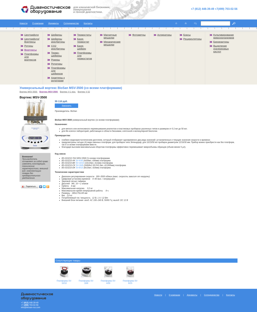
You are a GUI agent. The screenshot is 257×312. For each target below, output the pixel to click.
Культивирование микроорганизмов (223, 36)
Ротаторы (56, 63)
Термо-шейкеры (56, 54)
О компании (37, 23)
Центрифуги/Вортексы (31, 40)
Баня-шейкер (81, 47)
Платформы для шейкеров (58, 70)
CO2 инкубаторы (58, 47)
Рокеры (55, 59)
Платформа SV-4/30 (108, 282)
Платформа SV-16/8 (86, 282)
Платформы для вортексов (31, 57)
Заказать (66, 105)
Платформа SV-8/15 (130, 282)
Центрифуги (31, 34)
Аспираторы (164, 34)
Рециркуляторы (192, 38)
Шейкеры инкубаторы (58, 40)
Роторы (28, 45)
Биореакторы (221, 41)
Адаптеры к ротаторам (58, 79)
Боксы (187, 34)
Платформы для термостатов (84, 55)
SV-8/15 (79, 168)
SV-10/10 (80, 163)
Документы (53, 23)
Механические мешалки (112, 43)
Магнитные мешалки (110, 36)
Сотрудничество (71, 23)
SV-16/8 (79, 165)
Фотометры (139, 34)
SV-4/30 (79, 160)
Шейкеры (56, 34)
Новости (23, 23)
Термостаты (84, 34)
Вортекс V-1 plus (68, 92)
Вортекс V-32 (84, 92)
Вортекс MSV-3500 (28, 92)
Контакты (88, 23)
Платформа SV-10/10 (64, 282)
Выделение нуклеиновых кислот (221, 48)
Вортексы (30, 49)
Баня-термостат (83, 40)
